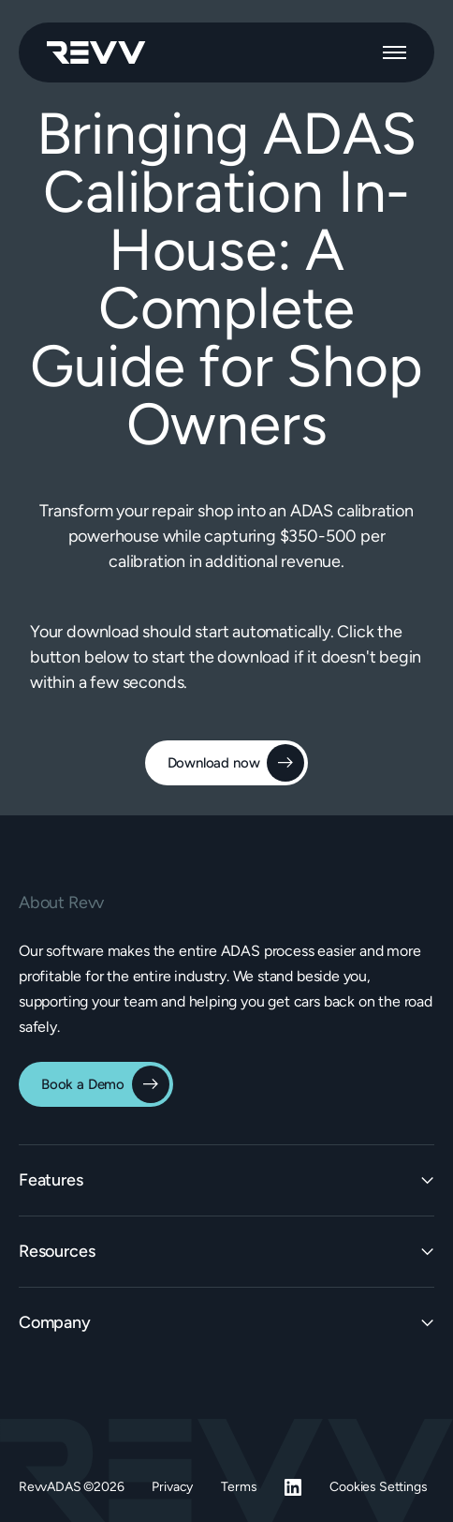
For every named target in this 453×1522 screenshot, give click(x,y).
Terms (238, 1487)
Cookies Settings (378, 1487)
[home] (96, 52)
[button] (394, 52)
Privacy (172, 1487)
